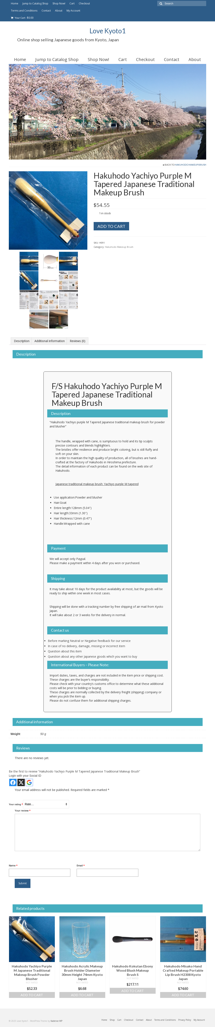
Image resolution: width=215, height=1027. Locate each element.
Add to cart (111, 226)
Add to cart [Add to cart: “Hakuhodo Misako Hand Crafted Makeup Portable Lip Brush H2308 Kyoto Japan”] (183, 995)
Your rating (16, 804)
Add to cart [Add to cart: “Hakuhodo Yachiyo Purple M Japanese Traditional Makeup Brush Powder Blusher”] (32, 995)
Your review (22, 810)
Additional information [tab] (49, 341)
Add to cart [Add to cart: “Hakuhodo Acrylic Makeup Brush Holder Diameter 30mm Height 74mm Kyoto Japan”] (82, 995)
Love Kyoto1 (107, 31)
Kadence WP (56, 1020)
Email (81, 865)
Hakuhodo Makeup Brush (190, 164)
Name (13, 865)
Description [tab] (21, 341)
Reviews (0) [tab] (77, 341)
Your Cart (22, 17)
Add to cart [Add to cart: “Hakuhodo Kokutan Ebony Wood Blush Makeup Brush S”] (132, 991)
